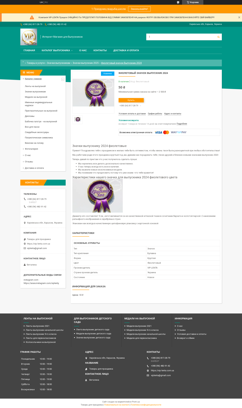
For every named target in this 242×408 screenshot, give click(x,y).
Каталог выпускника (56, 50)
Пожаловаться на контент (116, 405)
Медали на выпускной (36, 97)
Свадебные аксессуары (37, 132)
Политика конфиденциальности (146, 405)
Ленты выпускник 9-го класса (41, 334)
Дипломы (29, 116)
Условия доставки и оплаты (191, 334)
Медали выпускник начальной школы (146, 334)
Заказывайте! (139, 9)
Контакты (100, 50)
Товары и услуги (36, 63)
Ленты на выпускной (35, 86)
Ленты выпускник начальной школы (44, 330)
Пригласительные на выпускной (41, 110)
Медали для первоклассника (142, 338)
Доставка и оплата (126, 50)
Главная (29, 50)
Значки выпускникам (58, 63)
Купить (131, 100)
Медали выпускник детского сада (93, 333)
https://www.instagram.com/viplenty (41, 283)
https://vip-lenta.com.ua (38, 243)
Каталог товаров (33, 78)
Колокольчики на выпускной (41, 342)
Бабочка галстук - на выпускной (41, 121)
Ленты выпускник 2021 (37, 326)
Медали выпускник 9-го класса (143, 330)
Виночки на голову (34, 143)
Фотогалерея (31, 149)
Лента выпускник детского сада (92, 329)
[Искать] (218, 37)
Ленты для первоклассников (41, 338)
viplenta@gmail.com (37, 248)
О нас (83, 50)
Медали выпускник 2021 (139, 326)
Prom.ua (136, 402)
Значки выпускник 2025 (86, 63)
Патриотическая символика (39, 137)
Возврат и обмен (185, 338)
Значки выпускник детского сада (93, 337)
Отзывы (29, 161)
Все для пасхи (32, 127)
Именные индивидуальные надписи (38, 104)
